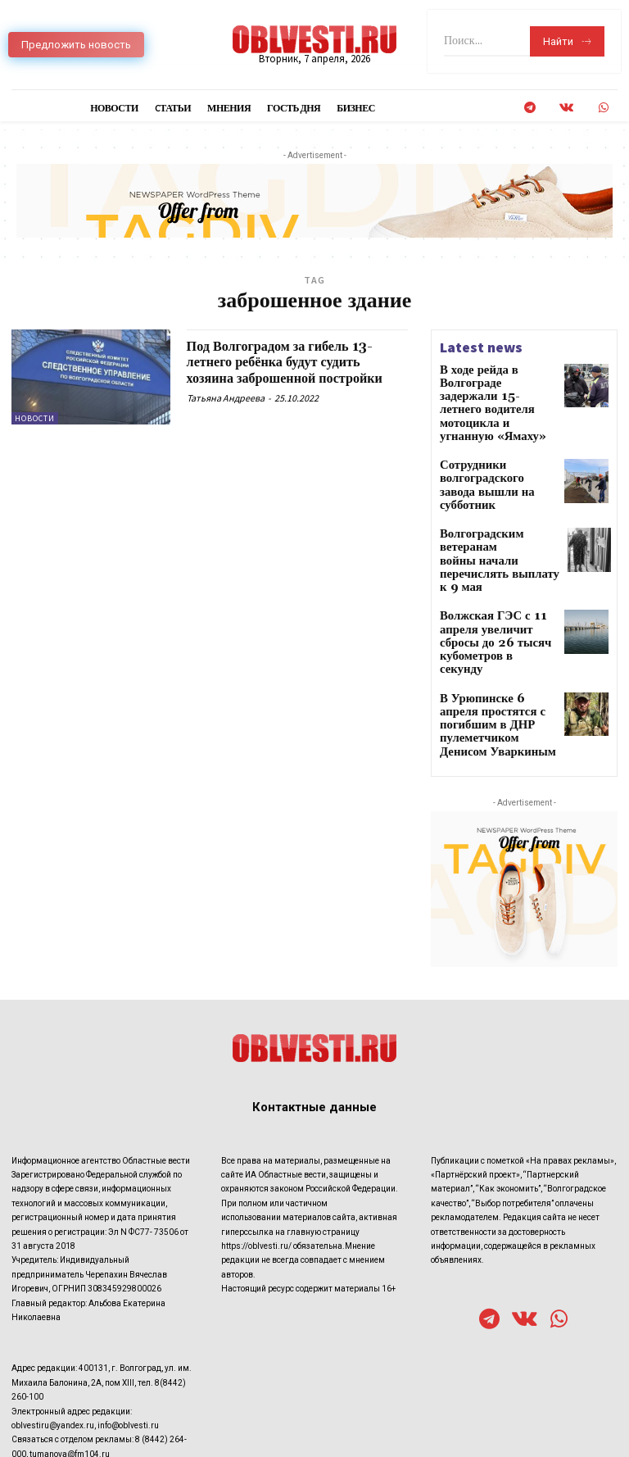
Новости (35, 418)
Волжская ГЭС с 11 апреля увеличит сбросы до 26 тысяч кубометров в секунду (495, 564)
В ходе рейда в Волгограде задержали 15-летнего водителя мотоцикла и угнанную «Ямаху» (497, 387)
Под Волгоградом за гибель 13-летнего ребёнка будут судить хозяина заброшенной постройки (296, 362)
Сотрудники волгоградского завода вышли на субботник (490, 441)
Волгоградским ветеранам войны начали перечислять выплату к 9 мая (497, 503)
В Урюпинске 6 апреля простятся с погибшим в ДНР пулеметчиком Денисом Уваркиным (494, 624)
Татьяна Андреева (226, 398)
